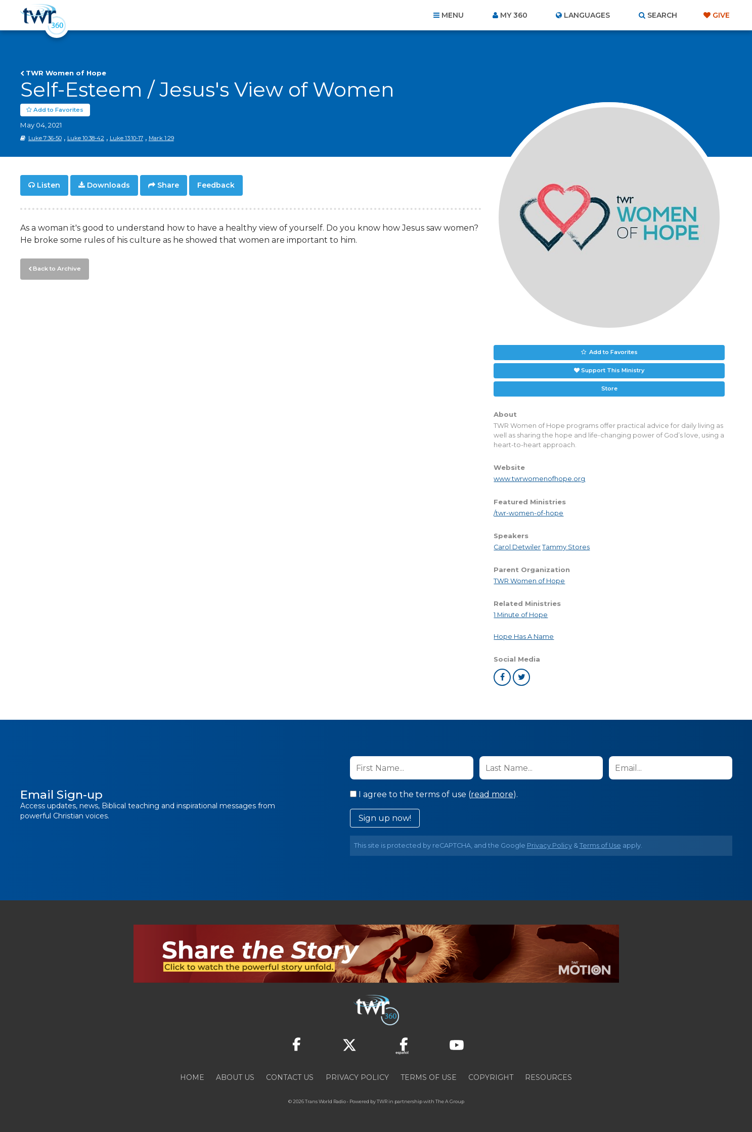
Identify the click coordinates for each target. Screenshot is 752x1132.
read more (492, 794)
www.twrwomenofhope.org (539, 479)
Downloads (108, 185)
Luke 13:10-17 (126, 138)
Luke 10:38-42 (85, 138)
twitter (521, 677)
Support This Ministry (612, 370)
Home (192, 1077)
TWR (382, 1101)
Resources (548, 1077)
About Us (235, 1077)
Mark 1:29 (161, 138)
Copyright (490, 1077)
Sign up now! (385, 818)
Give (721, 15)
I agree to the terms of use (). (434, 794)
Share (168, 185)
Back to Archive (55, 267)
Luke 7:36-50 (45, 138)
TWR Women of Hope (66, 73)
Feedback (216, 185)
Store (609, 388)
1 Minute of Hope (521, 615)
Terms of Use (600, 845)
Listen (48, 185)
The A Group (449, 1101)
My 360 (513, 15)
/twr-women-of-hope (528, 513)
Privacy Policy (549, 845)
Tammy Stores (566, 547)
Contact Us (290, 1077)
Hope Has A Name (524, 636)
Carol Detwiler (517, 547)
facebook (502, 677)
